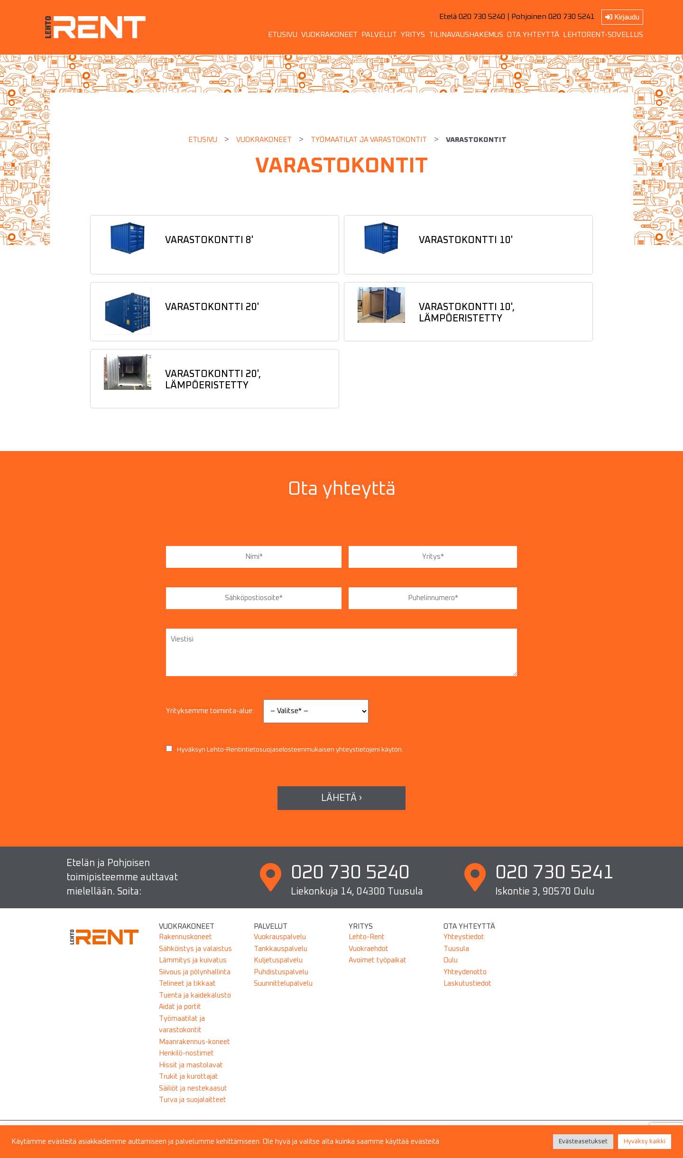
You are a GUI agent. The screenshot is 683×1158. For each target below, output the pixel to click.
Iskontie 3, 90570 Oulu (544, 891)
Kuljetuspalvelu (278, 960)
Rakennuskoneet (185, 937)
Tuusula (456, 948)
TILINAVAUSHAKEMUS (466, 34)
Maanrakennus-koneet (194, 1041)
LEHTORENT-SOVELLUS (603, 34)
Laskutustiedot (467, 983)
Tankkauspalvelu (280, 948)
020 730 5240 (350, 872)
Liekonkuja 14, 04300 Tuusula (357, 891)
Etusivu (202, 139)
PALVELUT (379, 34)
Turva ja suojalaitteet (192, 1099)
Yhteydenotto (465, 972)
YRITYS (413, 34)
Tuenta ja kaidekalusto (195, 995)
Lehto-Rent (367, 937)
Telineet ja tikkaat (187, 983)
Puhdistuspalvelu (281, 972)
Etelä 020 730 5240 (472, 16)
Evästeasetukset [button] (583, 1142)
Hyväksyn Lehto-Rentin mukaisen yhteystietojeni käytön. (284, 750)
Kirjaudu (622, 17)
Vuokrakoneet (264, 139)
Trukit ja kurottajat (188, 1076)
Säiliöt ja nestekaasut (193, 1088)
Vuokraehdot (368, 948)
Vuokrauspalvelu (280, 937)
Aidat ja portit (180, 1006)
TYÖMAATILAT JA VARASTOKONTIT (369, 139)
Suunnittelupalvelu (283, 983)
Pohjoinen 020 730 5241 (553, 16)
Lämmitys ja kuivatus (193, 960)
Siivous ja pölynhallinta (195, 972)
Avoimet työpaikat (377, 960)
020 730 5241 (554, 872)
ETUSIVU (282, 34)
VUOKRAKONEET (329, 34)
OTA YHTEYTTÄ (533, 34)
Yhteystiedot (463, 937)
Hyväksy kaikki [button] (644, 1142)
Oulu (450, 960)
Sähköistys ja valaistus (195, 948)
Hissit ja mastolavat (191, 1065)
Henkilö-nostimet (186, 1053)
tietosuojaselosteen (275, 749)
